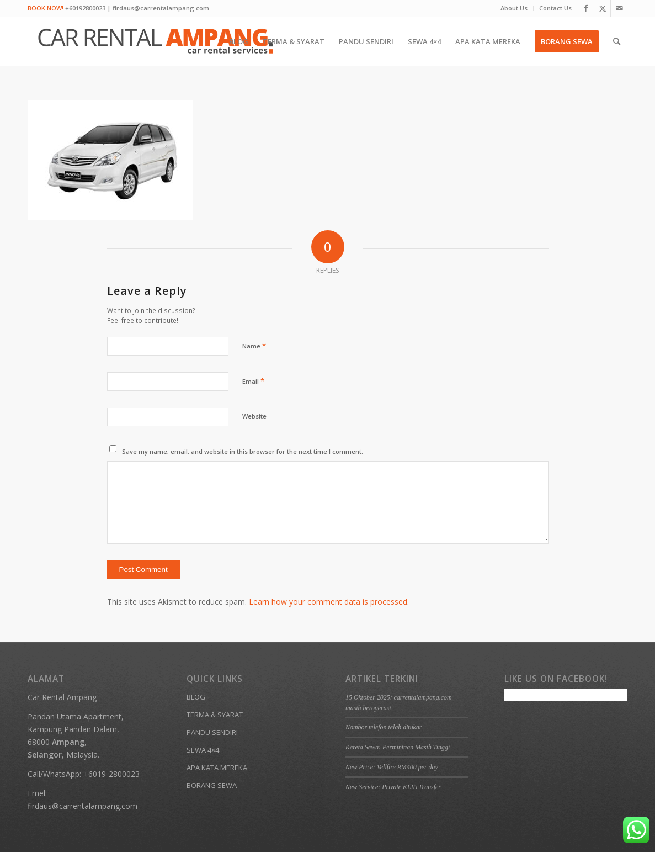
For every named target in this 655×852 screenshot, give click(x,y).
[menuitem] (514, 8)
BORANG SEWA (212, 785)
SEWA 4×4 (203, 750)
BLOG (196, 697)
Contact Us (555, 8)
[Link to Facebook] (586, 8)
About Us (514, 8)
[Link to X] (602, 8)
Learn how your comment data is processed (328, 601)
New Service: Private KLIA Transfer (393, 787)
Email (253, 381)
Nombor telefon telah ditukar (383, 727)
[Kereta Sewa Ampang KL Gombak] (156, 41)
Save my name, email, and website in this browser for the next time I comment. (242, 451)
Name (254, 346)
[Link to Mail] (619, 8)
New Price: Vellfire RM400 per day (391, 767)
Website (254, 416)
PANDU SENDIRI (212, 732)
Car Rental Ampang (62, 697)
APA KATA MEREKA (217, 767)
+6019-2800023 (111, 774)
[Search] (616, 41)
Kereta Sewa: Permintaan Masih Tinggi (397, 747)
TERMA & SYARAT (215, 714)
